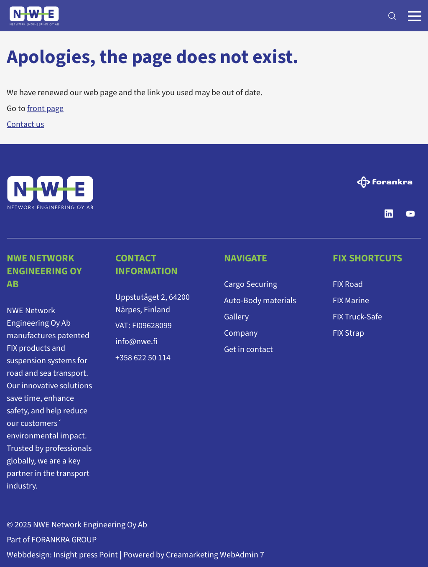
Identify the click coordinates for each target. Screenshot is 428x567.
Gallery (236, 317)
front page (45, 108)
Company (240, 333)
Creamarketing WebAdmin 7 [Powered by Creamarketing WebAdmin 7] (215, 554)
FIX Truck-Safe (357, 317)
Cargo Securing (250, 284)
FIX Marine (351, 300)
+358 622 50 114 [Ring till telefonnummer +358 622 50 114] (143, 358)
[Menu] (414, 15)
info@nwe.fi (136, 341)
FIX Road (348, 284)
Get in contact (248, 349)
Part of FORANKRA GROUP (52, 539)
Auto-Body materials (260, 300)
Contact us (25, 124)
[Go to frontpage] (34, 15)
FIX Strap (348, 333)
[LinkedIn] (389, 213)
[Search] (392, 16)
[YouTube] (410, 213)
